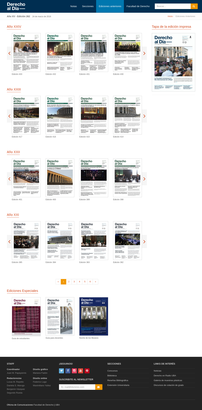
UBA (57, 405)
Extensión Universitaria (118, 385)
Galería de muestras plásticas (168, 380)
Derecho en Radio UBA (165, 375)
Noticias (157, 371)
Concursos (112, 371)
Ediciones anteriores (110, 6)
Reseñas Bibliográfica (117, 380)
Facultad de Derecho (138, 6)
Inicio (170, 16)
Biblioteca (112, 375)
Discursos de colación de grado (169, 385)
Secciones (87, 6)
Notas (73, 6)
